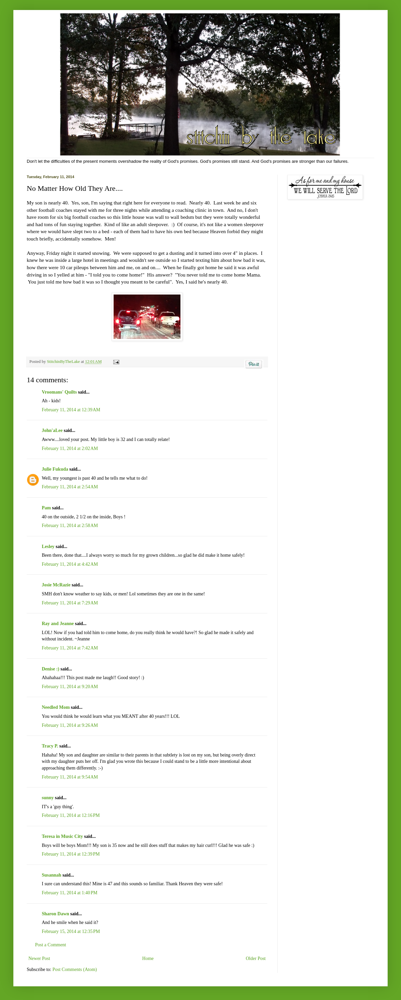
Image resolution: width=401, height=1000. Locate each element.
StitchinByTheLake (64, 361)
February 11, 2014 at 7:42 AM (70, 647)
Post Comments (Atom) (74, 969)
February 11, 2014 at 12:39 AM (71, 409)
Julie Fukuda (55, 469)
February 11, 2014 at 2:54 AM (70, 486)
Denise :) (50, 668)
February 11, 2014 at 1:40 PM (70, 892)
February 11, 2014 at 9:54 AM (70, 777)
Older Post (256, 958)
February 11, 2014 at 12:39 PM (71, 854)
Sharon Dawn (55, 913)
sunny (48, 797)
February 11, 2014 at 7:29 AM (70, 602)
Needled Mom (56, 707)
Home (148, 958)
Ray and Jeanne (58, 623)
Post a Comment (50, 944)
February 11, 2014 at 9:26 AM (70, 725)
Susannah (51, 875)
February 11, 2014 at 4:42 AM (70, 564)
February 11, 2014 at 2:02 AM (70, 448)
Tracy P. (50, 745)
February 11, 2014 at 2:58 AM (70, 525)
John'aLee (52, 430)
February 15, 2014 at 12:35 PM (71, 931)
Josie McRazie (56, 584)
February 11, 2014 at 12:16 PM (71, 815)
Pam (46, 507)
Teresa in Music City (62, 836)
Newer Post (39, 958)
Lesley (48, 546)
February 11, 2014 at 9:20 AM (70, 686)
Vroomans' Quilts (59, 392)
